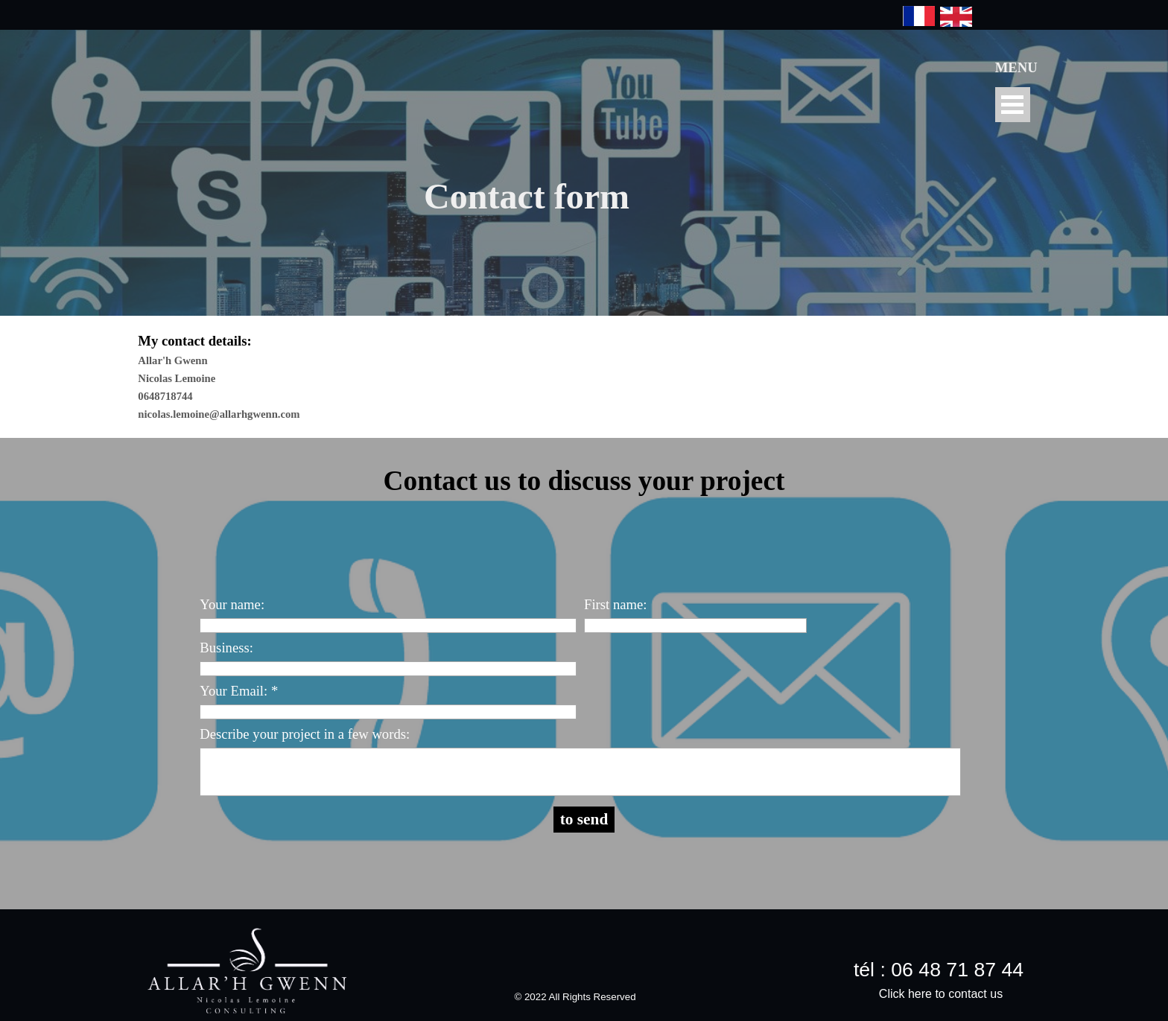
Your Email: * (239, 691)
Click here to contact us (941, 993)
